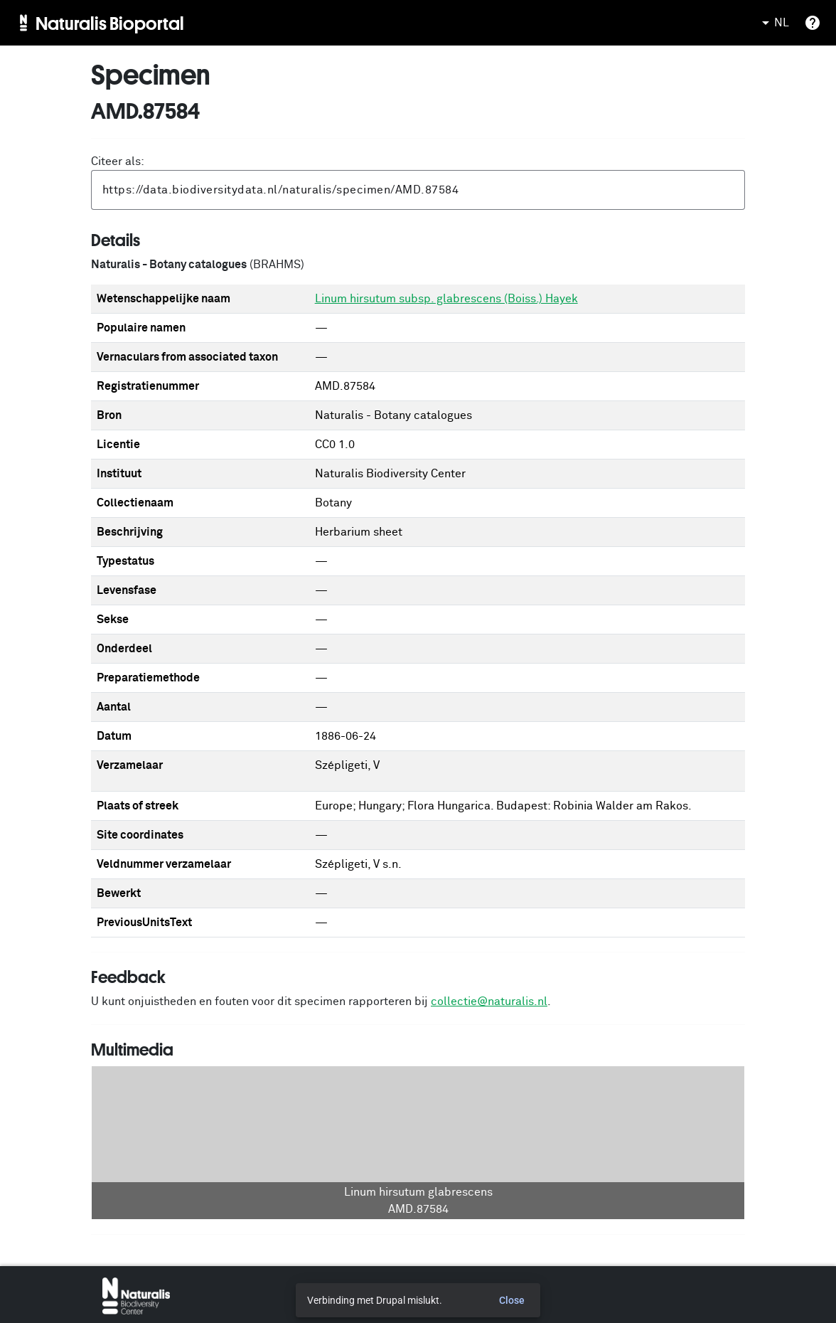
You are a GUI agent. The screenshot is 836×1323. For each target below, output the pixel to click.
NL (773, 22)
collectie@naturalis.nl (489, 1001)
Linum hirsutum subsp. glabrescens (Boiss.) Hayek (446, 298)
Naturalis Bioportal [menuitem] (110, 23)
